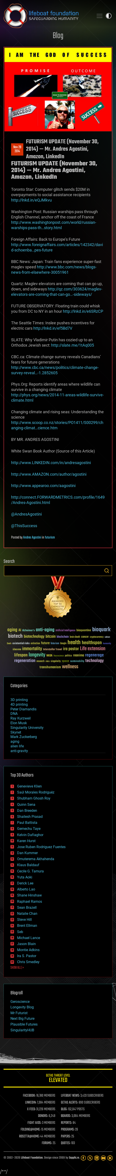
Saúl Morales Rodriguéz (35, 792)
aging (14, 741)
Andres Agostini (32, 538)
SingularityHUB (22, 1030)
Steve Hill (24, 919)
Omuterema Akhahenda (35, 859)
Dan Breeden (27, 810)
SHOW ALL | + (17, 968)
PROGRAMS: (67, 1130)
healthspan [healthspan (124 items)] (92, 643)
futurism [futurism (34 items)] (55, 643)
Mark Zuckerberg (23, 737)
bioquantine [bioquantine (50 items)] (83, 630)
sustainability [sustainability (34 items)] (77, 661)
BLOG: (64, 1109)
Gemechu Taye (28, 828)
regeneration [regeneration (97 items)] (24, 660)
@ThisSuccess (24, 525)
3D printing (19, 700)
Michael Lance (28, 938)
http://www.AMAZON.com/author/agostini (48, 474)
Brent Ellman (27, 925)
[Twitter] (90, 1158)
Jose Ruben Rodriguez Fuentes (41, 847)
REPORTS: (66, 1123)
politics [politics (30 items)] (68, 655)
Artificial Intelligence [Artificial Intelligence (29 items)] (65, 630)
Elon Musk (18, 723)
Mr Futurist (19, 1013)
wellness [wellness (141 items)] (70, 667)
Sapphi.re (74, 1157)
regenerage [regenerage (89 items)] (94, 655)
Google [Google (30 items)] (63, 643)
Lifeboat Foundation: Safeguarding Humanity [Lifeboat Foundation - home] (47, 16)
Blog (58, 36)
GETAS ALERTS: (69, 1103)
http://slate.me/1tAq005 (72, 345)
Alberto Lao (26, 889)
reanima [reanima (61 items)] (78, 655)
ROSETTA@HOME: (29, 1136)
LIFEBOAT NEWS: (70, 1096)
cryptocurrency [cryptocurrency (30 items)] (97, 637)
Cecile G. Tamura (30, 871)
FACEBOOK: (29, 1096)
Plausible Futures (24, 1024)
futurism (50, 538)
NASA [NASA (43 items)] (49, 656)
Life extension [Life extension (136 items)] (92, 649)
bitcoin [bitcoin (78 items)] (51, 636)
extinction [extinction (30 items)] (35, 643)
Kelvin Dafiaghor (30, 835)
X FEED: (31, 1109)
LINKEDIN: (30, 1103)
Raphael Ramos (29, 901)
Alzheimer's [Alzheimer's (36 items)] (28, 630)
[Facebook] (83, 1158)
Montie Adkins (28, 950)
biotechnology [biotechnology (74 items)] (34, 636)
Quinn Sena (26, 804)
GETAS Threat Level (58, 1079)
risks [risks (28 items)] (48, 661)
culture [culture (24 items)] (107, 637)
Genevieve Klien (29, 786)
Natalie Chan (27, 913)
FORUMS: (47, 1143)
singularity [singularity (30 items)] (56, 661)
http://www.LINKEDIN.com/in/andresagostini (51, 462)
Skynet (15, 732)
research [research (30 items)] (40, 661)
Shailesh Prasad (30, 816)
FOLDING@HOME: (30, 1130)
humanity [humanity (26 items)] (107, 643)
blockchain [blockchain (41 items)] (63, 637)
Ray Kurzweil (20, 718)
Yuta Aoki (24, 877)
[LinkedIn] (96, 1158)
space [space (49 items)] (65, 661)
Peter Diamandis (23, 709)
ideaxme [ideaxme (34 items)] (17, 649)
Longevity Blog (22, 1007)
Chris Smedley (28, 962)
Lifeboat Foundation (32, 1157)
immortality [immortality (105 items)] (32, 649)
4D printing (19, 704)
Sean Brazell (27, 907)
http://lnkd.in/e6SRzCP (83, 311)
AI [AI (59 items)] (19, 630)
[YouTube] (103, 1158)
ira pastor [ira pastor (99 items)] (71, 649)
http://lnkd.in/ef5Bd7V (52, 328)
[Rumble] (110, 1158)
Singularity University (27, 728)
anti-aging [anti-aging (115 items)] (45, 630)
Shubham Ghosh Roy (33, 798)
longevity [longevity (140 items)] (37, 655)
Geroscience (20, 1001)
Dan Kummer (27, 853)
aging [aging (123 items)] (12, 630)
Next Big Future (22, 1018)
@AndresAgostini (26, 514)
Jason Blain (26, 944)
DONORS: (43, 1116)
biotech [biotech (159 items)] (15, 636)
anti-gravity (19, 751)
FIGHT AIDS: (34, 1123)
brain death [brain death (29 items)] (75, 637)
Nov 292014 (17, 149)
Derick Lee (25, 883)
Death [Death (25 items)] (9, 643)
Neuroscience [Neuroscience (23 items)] (59, 656)
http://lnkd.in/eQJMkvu (31, 200)
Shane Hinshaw (29, 895)
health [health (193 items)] (74, 642)
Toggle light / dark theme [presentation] (109, 16)
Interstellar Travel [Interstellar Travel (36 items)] (52, 649)
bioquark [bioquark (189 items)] (101, 630)
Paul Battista (27, 822)
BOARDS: (66, 1116)
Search (106, 570)
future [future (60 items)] (45, 643)
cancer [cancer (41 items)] (85, 637)
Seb (20, 932)
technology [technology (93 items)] (94, 661)
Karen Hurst (26, 841)
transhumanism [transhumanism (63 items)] (50, 667)
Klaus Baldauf (28, 865)
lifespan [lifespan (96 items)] (21, 655)
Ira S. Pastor (26, 956)
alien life (17, 746)
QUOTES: (65, 1143)
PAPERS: (66, 1136)
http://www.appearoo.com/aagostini (43, 485)
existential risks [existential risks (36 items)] (21, 643)
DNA (14, 713)
